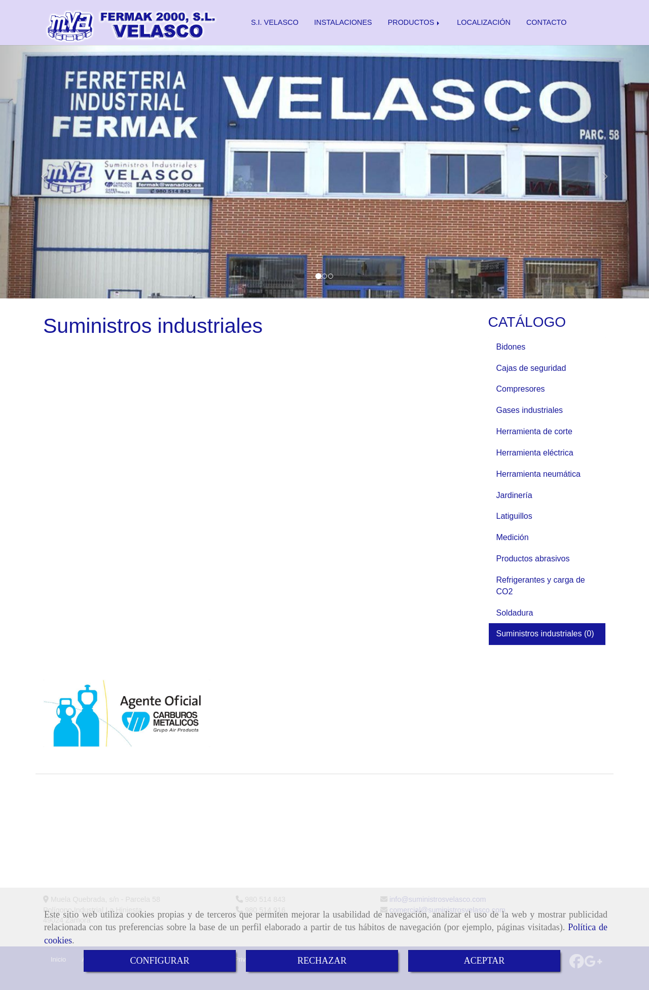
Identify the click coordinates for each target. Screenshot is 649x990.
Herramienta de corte (535, 431)
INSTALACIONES (343, 22)
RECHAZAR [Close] (321, 961)
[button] (48, 171)
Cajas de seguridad (532, 368)
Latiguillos (515, 516)
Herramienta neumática (539, 474)
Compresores (521, 389)
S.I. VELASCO (275, 22)
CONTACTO (546, 22)
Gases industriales (530, 410)
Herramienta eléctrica (536, 452)
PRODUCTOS (415, 22)
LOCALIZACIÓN (484, 22)
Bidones (512, 346)
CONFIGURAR (159, 961)
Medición (513, 537)
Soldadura (515, 612)
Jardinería (515, 495)
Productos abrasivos (534, 558)
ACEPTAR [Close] (484, 961)
